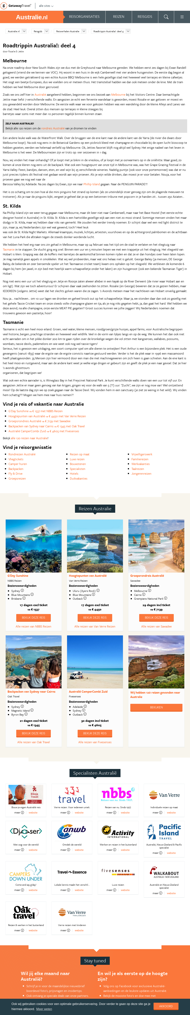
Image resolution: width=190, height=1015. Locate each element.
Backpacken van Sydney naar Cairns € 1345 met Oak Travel (46, 426)
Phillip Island (91, 184)
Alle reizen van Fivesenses (95, 742)
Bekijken (156, 707)
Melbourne (118, 94)
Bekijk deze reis (33, 617)
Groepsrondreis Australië (147, 575)
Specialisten (77, 468)
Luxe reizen (77, 459)
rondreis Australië (53, 128)
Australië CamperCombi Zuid (88, 691)
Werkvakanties (140, 464)
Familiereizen (139, 459)
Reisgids (38, 31)
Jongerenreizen (141, 473)
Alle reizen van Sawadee (156, 626)
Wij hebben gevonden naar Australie (155, 694)
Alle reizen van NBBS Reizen (33, 626)
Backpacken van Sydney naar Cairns (31, 691)
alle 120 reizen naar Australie (29, 438)
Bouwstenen (78, 464)
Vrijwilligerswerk (141, 454)
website (33, 812)
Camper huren (17, 464)
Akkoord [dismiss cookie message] (166, 1006)
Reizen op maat (80, 454)
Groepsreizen (17, 478)
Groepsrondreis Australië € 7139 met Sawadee (39, 421)
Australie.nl (14, 31)
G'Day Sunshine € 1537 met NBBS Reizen (35, 411)
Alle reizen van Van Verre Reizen (94, 626)
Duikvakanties (78, 478)
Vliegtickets (15, 459)
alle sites (46, 5)
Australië (40, 94)
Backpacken (15, 468)
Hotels (74, 473)
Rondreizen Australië (22, 454)
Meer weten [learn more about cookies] (44, 1009)
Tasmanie (9, 249)
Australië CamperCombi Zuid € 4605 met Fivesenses (43, 431)
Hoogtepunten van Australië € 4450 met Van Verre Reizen (47, 416)
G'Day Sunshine (18, 575)
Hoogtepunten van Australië (88, 575)
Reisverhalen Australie (67, 31)
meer (19, 812)
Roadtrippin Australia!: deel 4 (108, 31)
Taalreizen (137, 468)
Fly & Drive (15, 473)
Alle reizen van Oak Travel (33, 742)
